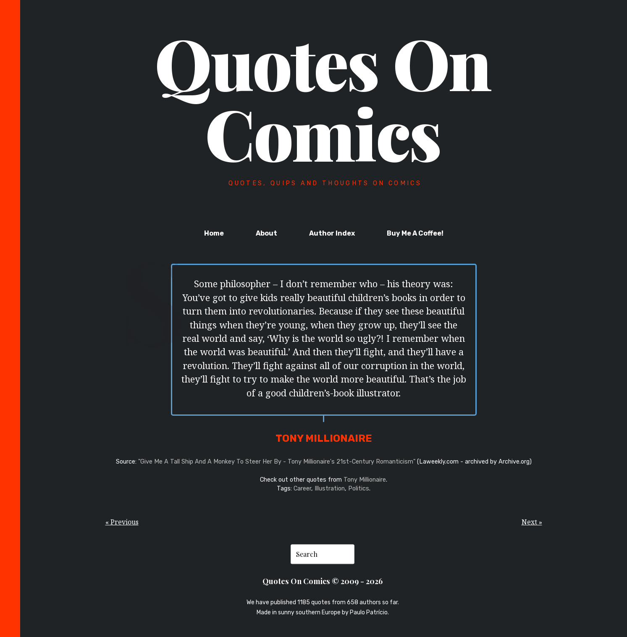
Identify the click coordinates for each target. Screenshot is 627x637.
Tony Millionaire (365, 479)
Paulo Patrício (369, 612)
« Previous (122, 522)
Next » (532, 522)
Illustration (330, 488)
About (266, 233)
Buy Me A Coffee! (415, 233)
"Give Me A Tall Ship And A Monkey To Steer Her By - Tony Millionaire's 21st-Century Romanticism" (276, 461)
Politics (358, 488)
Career (302, 488)
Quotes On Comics (323, 97)
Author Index (332, 233)
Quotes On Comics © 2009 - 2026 (322, 581)
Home (214, 233)
